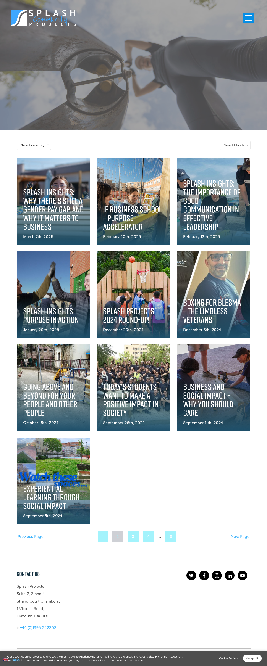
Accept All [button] (252, 658)
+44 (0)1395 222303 (38, 627)
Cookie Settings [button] (228, 658)
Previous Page (31, 536)
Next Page (240, 536)
